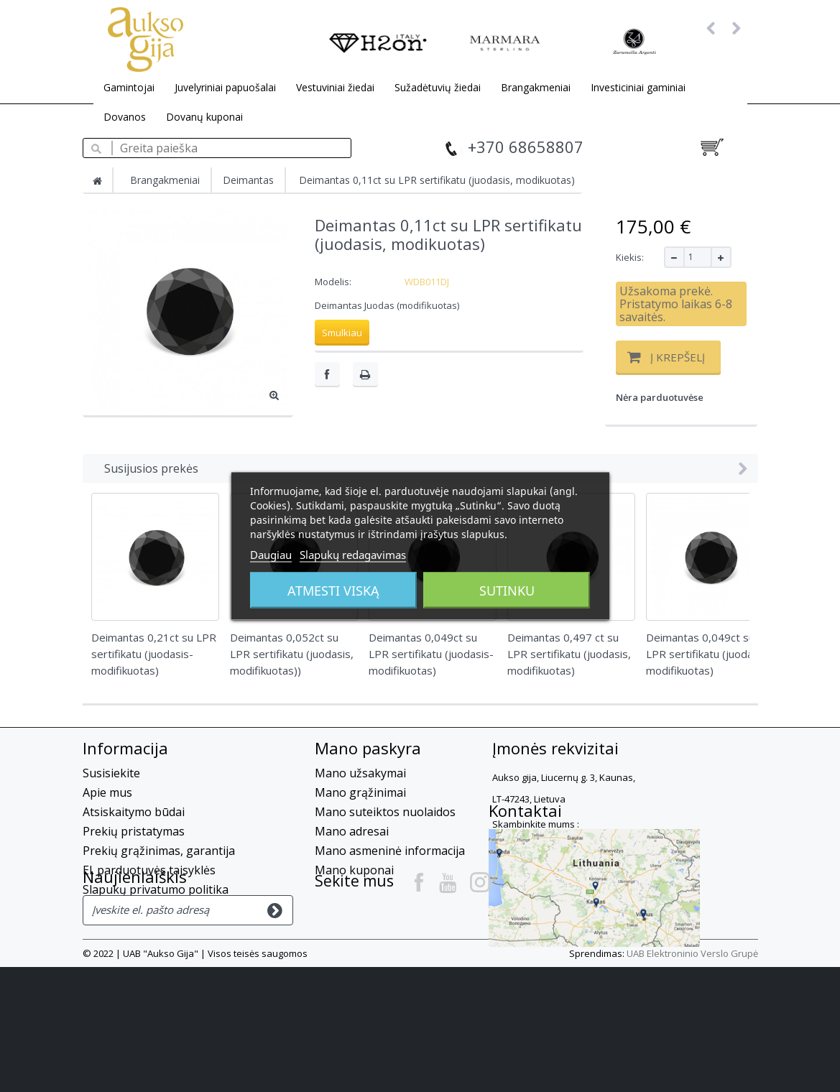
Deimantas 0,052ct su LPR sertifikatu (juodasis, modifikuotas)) (292, 653)
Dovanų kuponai (204, 117)
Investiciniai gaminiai (638, 87)
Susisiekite (111, 773)
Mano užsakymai (360, 773)
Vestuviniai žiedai (335, 87)
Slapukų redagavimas (353, 554)
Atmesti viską (333, 590)
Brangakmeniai (536, 87)
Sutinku (507, 590)
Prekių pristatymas (134, 831)
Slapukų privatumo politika (156, 889)
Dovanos (124, 117)
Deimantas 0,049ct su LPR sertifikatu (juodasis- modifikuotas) (708, 653)
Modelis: (333, 281)
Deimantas (248, 180)
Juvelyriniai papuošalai (225, 87)
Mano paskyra (368, 748)
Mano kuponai (354, 870)
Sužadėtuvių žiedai (437, 87)
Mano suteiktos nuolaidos (385, 812)
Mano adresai (352, 831)
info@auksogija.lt (586, 871)
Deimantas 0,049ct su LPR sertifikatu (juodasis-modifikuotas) (431, 653)
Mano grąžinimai (360, 792)
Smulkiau (342, 332)
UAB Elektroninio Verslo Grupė (692, 1078)
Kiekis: (630, 257)
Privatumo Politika (132, 909)
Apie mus (107, 792)
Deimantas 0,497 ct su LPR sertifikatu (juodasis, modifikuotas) (569, 653)
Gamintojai (128, 87)
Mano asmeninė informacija (390, 851)
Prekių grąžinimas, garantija (159, 851)
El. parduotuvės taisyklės (149, 870)
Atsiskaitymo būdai (134, 812)
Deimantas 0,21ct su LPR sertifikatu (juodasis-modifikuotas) (153, 653)
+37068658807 (531, 845)
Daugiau (271, 554)
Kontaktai (351, 913)
